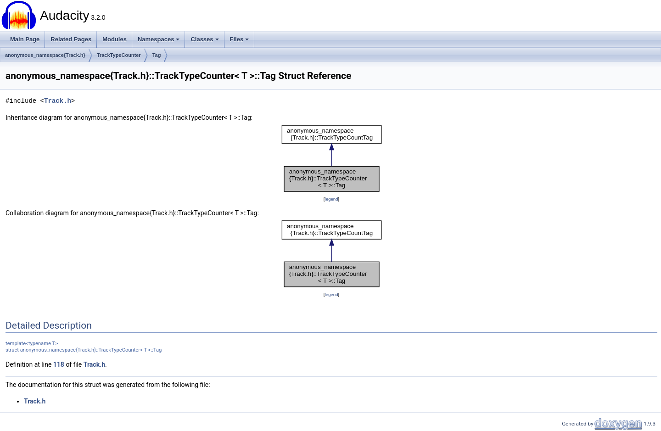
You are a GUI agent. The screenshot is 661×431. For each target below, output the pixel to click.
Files (239, 39)
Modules (114, 39)
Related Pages (70, 39)
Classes (204, 39)
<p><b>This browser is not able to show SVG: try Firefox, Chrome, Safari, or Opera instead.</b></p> (332, 158)
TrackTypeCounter (119, 55)
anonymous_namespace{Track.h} (45, 55)
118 (58, 364)
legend (331, 199)
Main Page (24, 39)
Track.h (57, 100)
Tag (156, 55)
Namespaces (159, 39)
